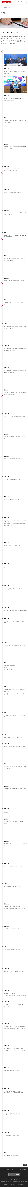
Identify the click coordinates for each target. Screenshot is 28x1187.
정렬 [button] (25, 1164)
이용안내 (13, 1169)
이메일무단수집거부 (23, 1169)
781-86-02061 (23, 1182)
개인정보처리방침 (5, 1169)
